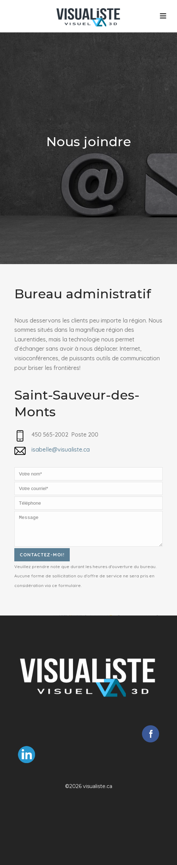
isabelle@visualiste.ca (60, 449)
